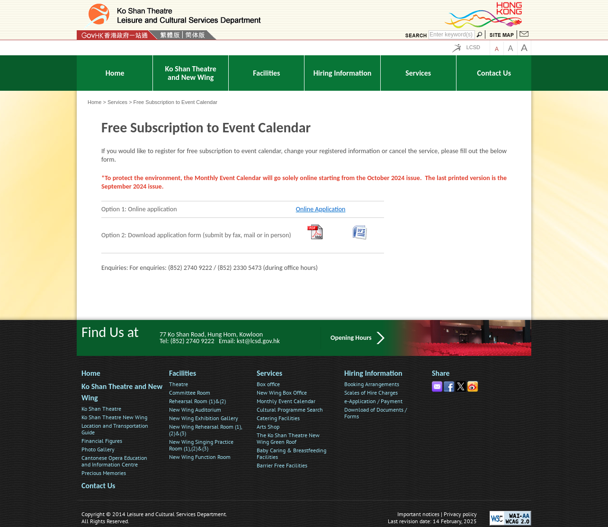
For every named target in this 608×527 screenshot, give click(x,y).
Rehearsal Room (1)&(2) (197, 401)
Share (441, 373)
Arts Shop (268, 426)
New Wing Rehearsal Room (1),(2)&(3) (205, 430)
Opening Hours (351, 338)
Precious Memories (103, 472)
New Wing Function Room (200, 456)
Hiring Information (373, 373)
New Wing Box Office (282, 392)
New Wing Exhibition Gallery (203, 418)
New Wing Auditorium (195, 409)
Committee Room (189, 392)
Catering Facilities (278, 418)
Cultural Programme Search (290, 409)
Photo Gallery (98, 449)
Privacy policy (460, 514)
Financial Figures (101, 440)
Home (94, 102)
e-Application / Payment (373, 401)
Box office (268, 384)
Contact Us (98, 485)
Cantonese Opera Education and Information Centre (114, 461)
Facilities (182, 373)
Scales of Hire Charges (371, 392)
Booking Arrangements (371, 384)
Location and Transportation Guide (114, 429)
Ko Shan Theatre (101, 408)
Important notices (418, 514)
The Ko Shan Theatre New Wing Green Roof (288, 438)
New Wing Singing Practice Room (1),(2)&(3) (201, 445)
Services (117, 102)
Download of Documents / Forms (375, 413)
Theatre (178, 384)
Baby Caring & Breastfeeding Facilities (291, 453)
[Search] (452, 34)
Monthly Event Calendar (286, 401)
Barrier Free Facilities (282, 465)
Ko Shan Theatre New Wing (114, 417)
